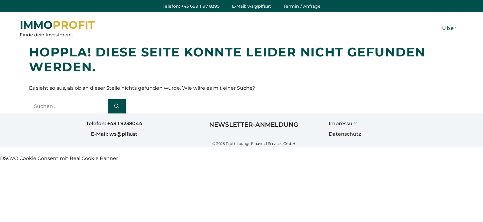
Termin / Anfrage (302, 6)
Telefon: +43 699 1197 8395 (191, 6)
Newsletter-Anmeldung (253, 124)
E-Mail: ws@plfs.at (251, 6)
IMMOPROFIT (57, 24)
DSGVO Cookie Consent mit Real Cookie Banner (59, 158)
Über (449, 28)
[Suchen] (117, 106)
